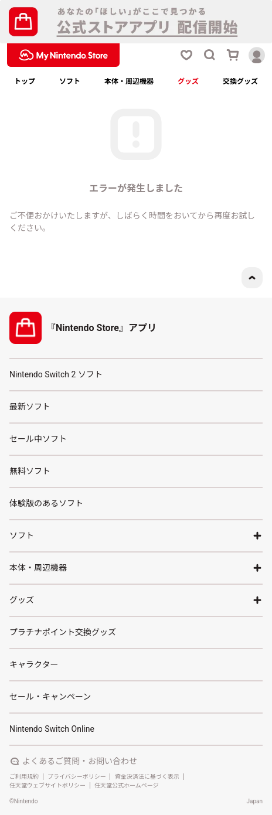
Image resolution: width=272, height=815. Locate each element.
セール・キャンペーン (50, 696)
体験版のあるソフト (46, 503)
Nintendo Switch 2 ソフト (56, 374)
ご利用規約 (24, 776)
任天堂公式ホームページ (126, 785)
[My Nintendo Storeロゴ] (63, 55)
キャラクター (33, 664)
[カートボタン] (233, 55)
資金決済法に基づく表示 (147, 776)
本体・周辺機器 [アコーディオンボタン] (136, 568)
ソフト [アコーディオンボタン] (136, 535)
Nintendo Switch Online (51, 729)
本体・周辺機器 (129, 81)
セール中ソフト (38, 439)
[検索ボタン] (210, 55)
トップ (24, 81)
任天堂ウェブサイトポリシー (47, 785)
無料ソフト (29, 471)
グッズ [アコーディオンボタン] (136, 600)
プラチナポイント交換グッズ (62, 632)
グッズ (188, 81)
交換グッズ (240, 81)
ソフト (69, 81)
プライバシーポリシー (76, 776)
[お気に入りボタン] (186, 55)
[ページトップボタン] (252, 277)
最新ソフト (29, 406)
